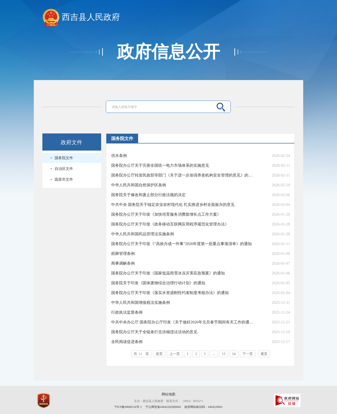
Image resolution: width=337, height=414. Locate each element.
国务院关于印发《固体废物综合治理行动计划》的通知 (158, 283)
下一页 (247, 354)
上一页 (174, 354)
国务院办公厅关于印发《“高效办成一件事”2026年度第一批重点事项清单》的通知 (181, 244)
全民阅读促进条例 (127, 342)
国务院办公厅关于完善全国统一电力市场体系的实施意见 (160, 165)
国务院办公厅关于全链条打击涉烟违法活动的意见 (154, 332)
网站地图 (168, 394)
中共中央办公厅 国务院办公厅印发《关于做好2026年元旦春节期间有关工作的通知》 (182, 322)
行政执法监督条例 (127, 312)
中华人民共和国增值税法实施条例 (140, 302)
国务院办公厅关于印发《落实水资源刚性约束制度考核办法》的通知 (170, 293)
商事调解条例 (123, 263)
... (213, 354)
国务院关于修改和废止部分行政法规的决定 (148, 195)
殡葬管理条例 (123, 253)
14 (234, 354)
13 (223, 354)
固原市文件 (64, 179)
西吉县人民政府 (81, 17)
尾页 (264, 354)
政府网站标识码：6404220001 (203, 407)
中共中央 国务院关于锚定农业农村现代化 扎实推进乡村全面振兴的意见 (173, 204)
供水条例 (119, 156)
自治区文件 (64, 169)
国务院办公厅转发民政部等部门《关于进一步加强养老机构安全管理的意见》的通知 (182, 175)
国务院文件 (64, 158)
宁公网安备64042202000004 (163, 407)
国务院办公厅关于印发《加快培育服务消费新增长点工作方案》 (166, 214)
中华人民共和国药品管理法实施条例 (142, 234)
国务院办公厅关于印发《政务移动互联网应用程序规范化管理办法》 (170, 224)
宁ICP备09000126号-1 (128, 407)
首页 (159, 354)
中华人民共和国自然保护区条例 (138, 185)
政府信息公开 (168, 51)
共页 (141, 354)
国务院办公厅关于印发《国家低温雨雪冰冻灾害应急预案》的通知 (168, 273)
